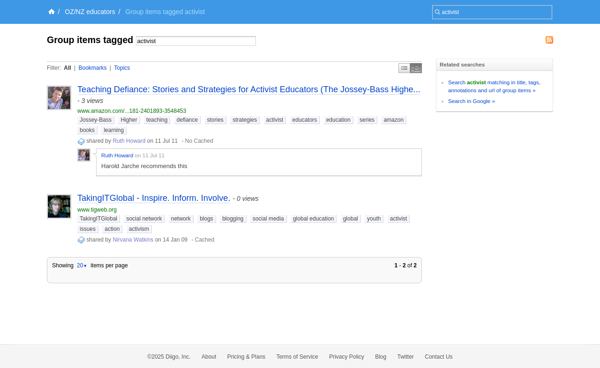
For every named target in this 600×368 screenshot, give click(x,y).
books (87, 130)
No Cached (199, 141)
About (209, 356)
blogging (232, 218)
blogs (206, 218)
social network (144, 218)
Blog (380, 356)
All (67, 68)
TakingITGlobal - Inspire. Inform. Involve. (154, 198)
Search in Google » (471, 101)
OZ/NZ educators (90, 11)
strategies (244, 120)
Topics (122, 68)
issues (88, 229)
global (350, 218)
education (338, 120)
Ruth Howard (128, 141)
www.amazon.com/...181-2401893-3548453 (131, 111)
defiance (187, 120)
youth (374, 218)
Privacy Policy (346, 356)
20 (82, 265)
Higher (128, 120)
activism (139, 229)
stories (215, 120)
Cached (204, 239)
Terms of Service (297, 356)
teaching (156, 120)
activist (275, 120)
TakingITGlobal (98, 218)
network (181, 218)
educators (304, 120)
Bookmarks (92, 68)
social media (268, 218)
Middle (416, 68)
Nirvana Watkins (132, 239)
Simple (404, 68)
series (367, 120)
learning (114, 130)
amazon (393, 120)
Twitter (406, 356)
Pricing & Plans (246, 356)
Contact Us (438, 356)
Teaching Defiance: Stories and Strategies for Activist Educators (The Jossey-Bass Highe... (248, 89)
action (112, 229)
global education (313, 218)
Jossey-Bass (96, 120)
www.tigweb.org (97, 209)
